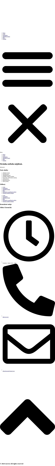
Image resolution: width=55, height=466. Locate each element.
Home (4, 33)
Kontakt (4, 39)
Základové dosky (6, 36)
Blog (4, 37)
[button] (27, 97)
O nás (4, 34)
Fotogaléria (5, 35)
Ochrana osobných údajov (8, 193)
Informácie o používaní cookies (9, 192)
